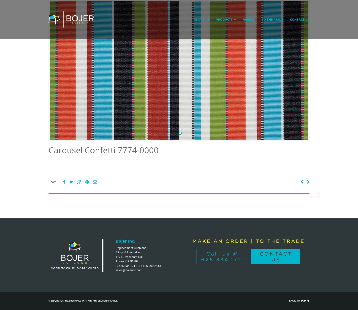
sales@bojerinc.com (129, 270)
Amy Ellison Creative (105, 301)
